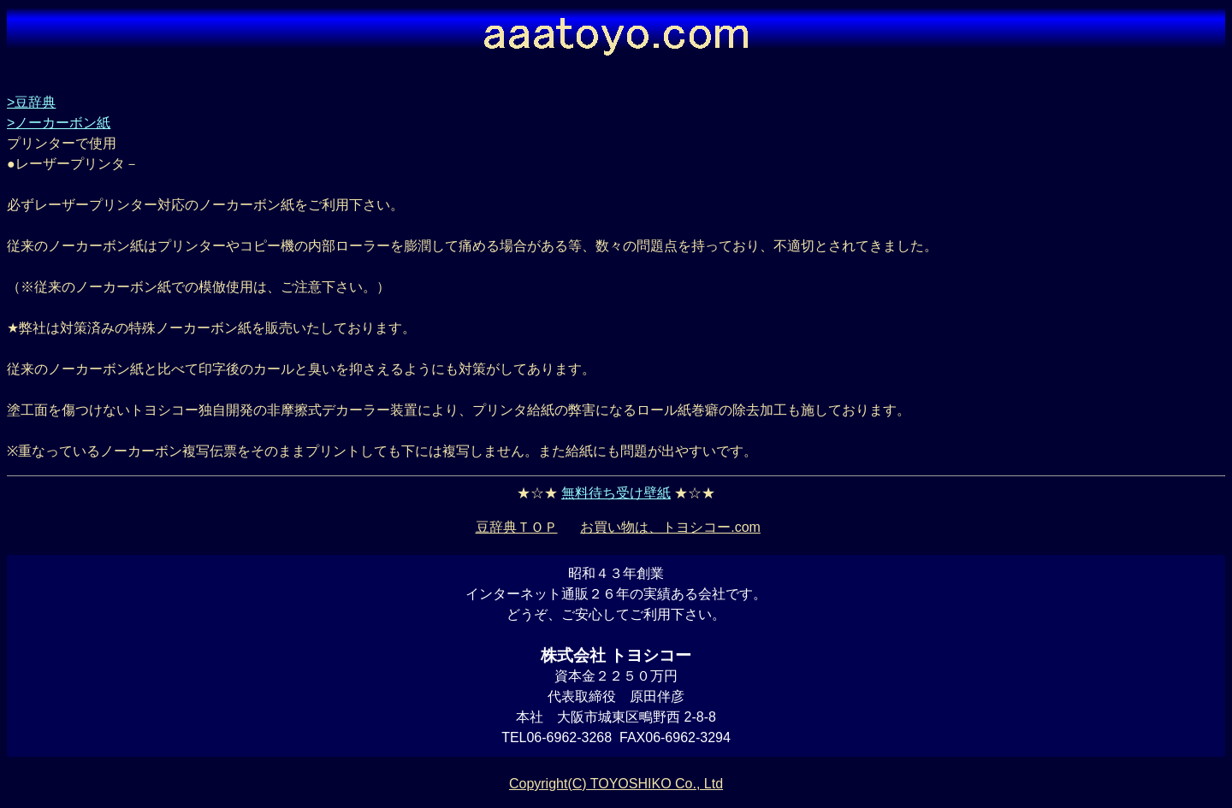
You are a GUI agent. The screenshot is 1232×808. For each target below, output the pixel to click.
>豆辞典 (31, 102)
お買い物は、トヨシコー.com (670, 527)
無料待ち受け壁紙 (616, 493)
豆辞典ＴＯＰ (517, 527)
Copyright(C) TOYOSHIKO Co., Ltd (616, 783)
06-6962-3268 (569, 737)
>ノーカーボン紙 (58, 122)
